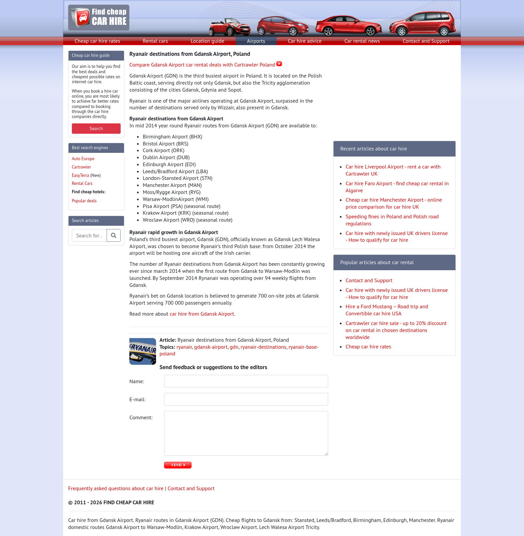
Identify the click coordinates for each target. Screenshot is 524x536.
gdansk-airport (211, 346)
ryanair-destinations (263, 346)
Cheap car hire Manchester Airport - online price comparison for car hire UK (394, 203)
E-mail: (138, 399)
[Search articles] (89, 235)
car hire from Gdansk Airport (202, 313)
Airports (256, 40)
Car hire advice (305, 40)
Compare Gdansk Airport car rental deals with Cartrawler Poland (202, 64)
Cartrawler (81, 167)
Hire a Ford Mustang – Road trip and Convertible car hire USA (387, 310)
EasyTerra (80, 175)
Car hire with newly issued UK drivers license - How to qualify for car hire (397, 236)
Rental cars (155, 40)
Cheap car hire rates (97, 40)
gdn (234, 346)
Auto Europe (83, 159)
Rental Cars (82, 183)
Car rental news (362, 40)
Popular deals (84, 201)
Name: (137, 381)
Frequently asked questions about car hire (115, 488)
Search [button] (96, 128)
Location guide (207, 40)
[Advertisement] (95, 351)
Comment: (141, 417)
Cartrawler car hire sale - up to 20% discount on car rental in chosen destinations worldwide (396, 330)
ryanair (184, 346)
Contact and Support (426, 40)
